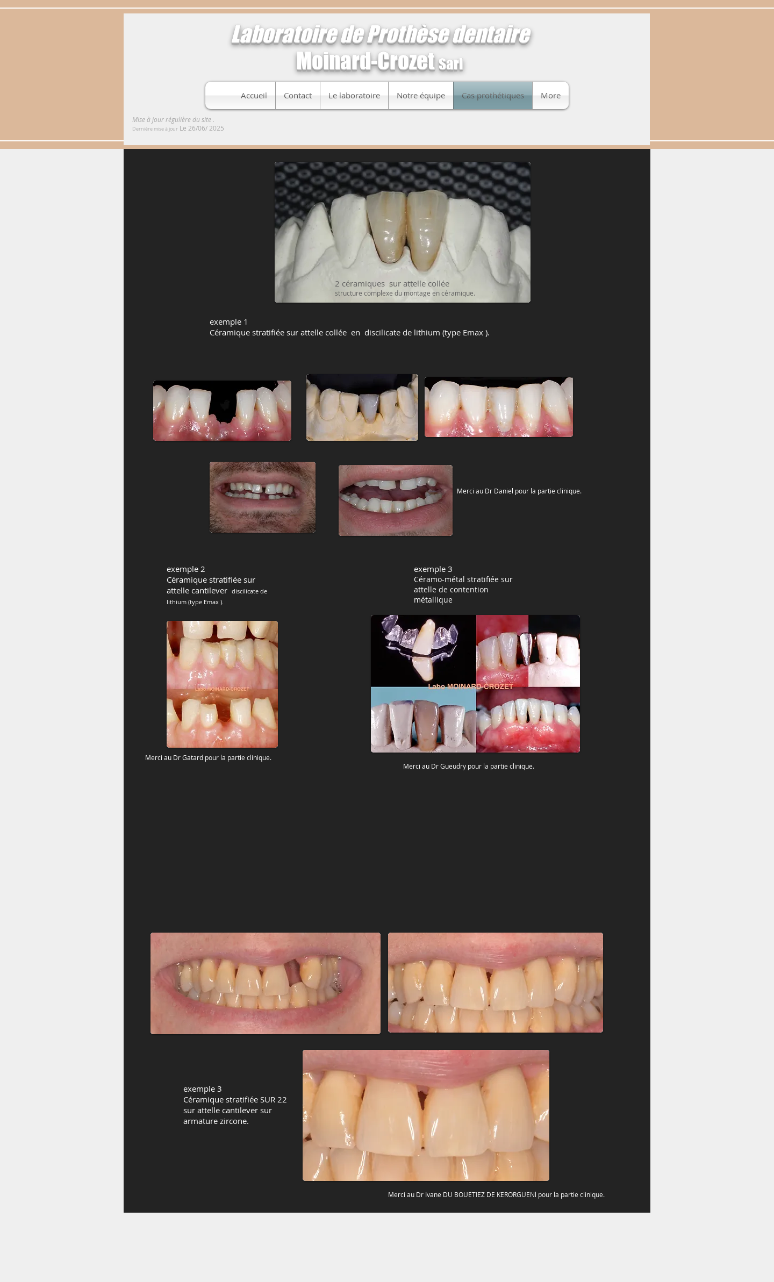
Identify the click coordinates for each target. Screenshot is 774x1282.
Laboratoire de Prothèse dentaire (380, 33)
